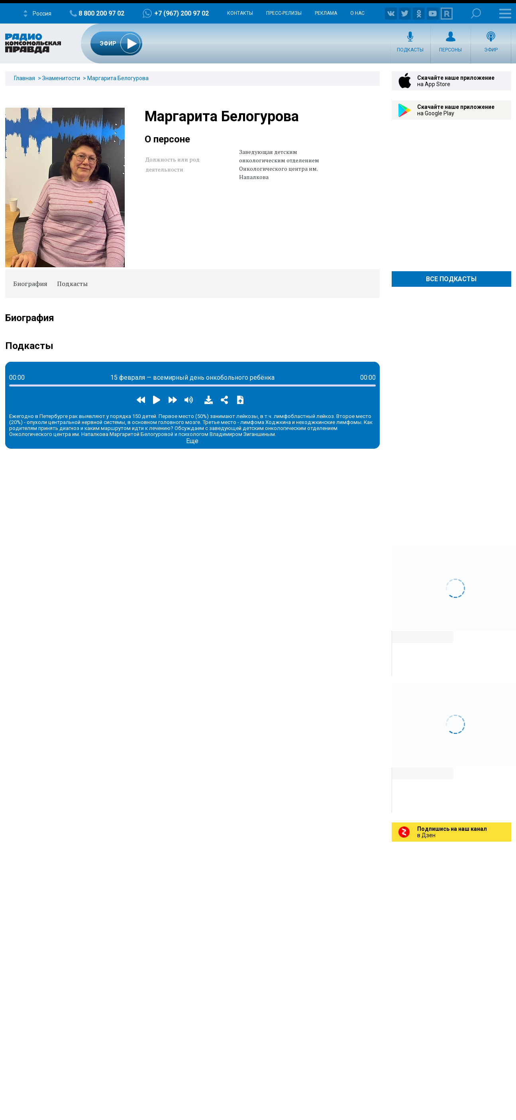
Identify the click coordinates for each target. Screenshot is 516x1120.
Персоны (450, 50)
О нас (357, 13)
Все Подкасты (451, 279)
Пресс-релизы (284, 13)
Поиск (476, 13)
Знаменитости (61, 78)
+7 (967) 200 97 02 (181, 13)
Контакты (240, 13)
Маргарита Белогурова (118, 78)
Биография (30, 283)
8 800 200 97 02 (101, 13)
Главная (24, 78)
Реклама (326, 13)
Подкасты (410, 50)
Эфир (491, 50)
